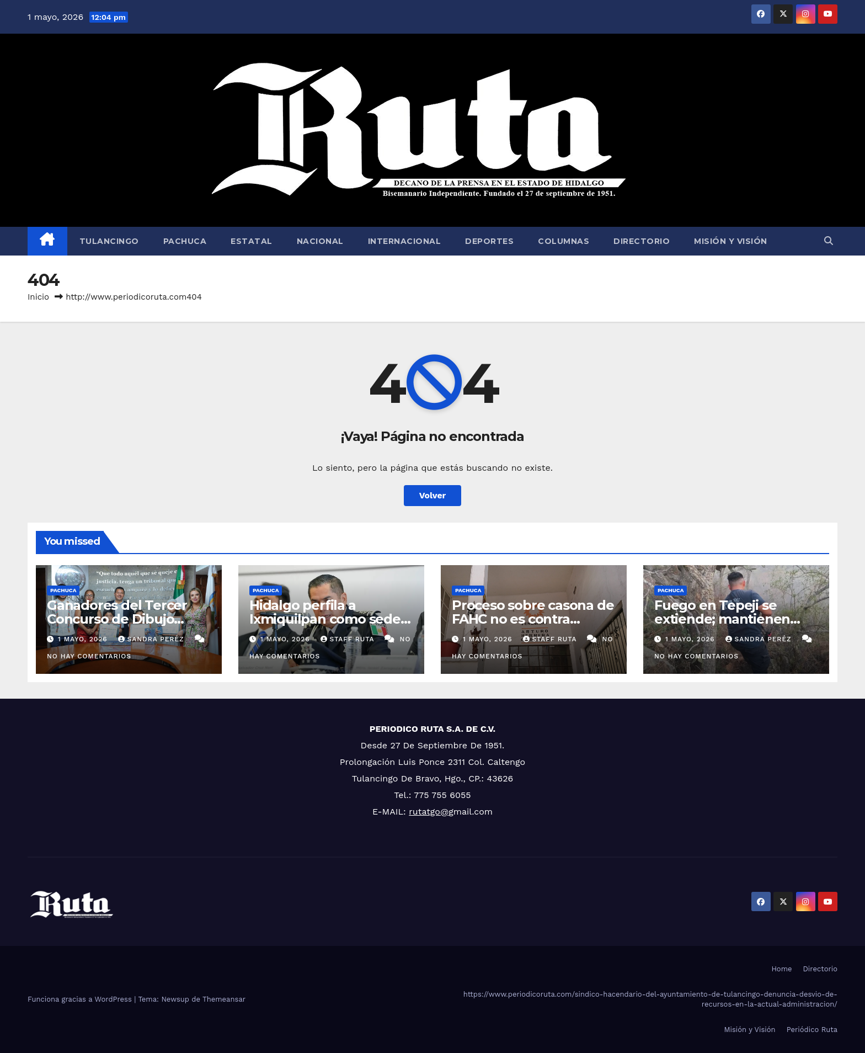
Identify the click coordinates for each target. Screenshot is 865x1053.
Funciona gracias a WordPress (81, 999)
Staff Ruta (349, 639)
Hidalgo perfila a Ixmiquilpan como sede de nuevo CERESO (325, 619)
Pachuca (185, 241)
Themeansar (223, 999)
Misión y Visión (730, 241)
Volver (432, 495)
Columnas (563, 241)
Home (781, 969)
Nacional (320, 241)
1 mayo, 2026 (84, 639)
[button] (828, 241)
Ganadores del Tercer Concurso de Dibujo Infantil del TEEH (117, 619)
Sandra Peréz (152, 639)
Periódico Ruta (812, 1029)
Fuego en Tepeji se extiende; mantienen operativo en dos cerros (730, 619)
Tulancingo (109, 241)
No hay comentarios (89, 656)
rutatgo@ (428, 811)
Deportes (489, 241)
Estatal (252, 241)
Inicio (38, 297)
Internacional (404, 241)
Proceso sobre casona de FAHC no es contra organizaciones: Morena (532, 619)
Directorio (641, 241)
